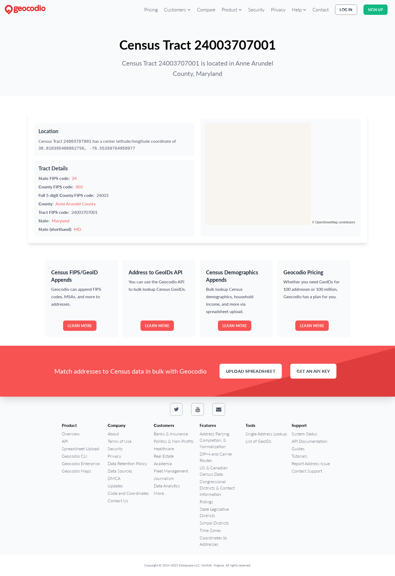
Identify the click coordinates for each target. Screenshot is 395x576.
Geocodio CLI (74, 455)
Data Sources (120, 470)
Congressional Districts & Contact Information (217, 488)
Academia (163, 463)
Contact (321, 9)
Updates (115, 485)
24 (74, 178)
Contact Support (307, 470)
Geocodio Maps (76, 470)
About (113, 433)
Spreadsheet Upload (80, 448)
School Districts (214, 522)
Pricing (151, 9)
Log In (346, 9)
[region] (281, 174)
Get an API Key (313, 371)
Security (256, 9)
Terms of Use (119, 441)
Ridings (206, 501)
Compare (206, 9)
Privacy (278, 9)
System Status (304, 433)
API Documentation (309, 441)
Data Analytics (167, 485)
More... (160, 493)
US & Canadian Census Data (214, 471)
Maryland (60, 220)
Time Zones (210, 530)
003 (79, 186)
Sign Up (375, 9)
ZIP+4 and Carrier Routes (216, 457)
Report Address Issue (311, 463)
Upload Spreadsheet (250, 371)
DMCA (114, 478)
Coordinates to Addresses (213, 541)
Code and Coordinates (128, 493)
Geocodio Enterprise (81, 463)
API (65, 441)
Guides (298, 448)
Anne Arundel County (75, 203)
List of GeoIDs (258, 441)
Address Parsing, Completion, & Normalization (215, 440)
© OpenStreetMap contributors (333, 222)
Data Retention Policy (127, 463)
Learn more (80, 325)
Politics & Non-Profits (174, 441)
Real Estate (164, 455)
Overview (71, 433)
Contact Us (118, 500)
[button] (177, 9)
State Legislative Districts (214, 512)
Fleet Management (171, 470)
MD (77, 229)
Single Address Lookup (266, 433)
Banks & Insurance (171, 433)
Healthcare (164, 448)
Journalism (164, 478)
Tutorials (299, 455)
